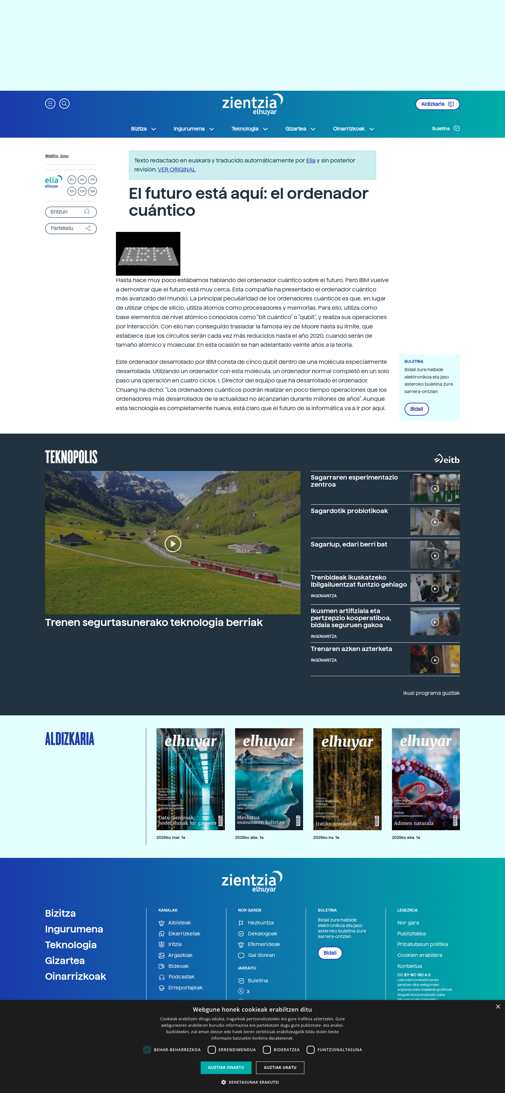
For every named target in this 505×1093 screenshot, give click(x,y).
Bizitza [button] (144, 129)
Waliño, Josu (57, 156)
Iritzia (170, 944)
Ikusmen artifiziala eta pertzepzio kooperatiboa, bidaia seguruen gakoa (351, 618)
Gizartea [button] (300, 129)
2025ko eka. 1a (406, 837)
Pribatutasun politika (422, 944)
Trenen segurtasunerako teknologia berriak (154, 622)
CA (82, 191)
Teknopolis (71, 456)
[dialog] (252, 1046)
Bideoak (173, 966)
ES (82, 180)
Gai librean (256, 955)
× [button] (497, 1007)
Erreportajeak (180, 988)
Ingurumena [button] (194, 129)
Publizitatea (411, 934)
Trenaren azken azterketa (351, 649)
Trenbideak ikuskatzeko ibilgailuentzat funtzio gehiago (359, 581)
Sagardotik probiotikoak (349, 511)
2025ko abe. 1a (249, 837)
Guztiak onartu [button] (226, 1067)
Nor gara (408, 923)
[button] (50, 103)
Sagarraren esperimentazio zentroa (354, 480)
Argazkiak (175, 955)
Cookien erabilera (419, 955)
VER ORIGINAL (177, 169)
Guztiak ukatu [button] (280, 1067)
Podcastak (176, 977)
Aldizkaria (437, 104)
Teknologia (71, 945)
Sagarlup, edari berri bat (349, 544)
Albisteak (174, 923)
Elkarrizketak (179, 934)
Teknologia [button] (250, 129)
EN (72, 191)
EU (72, 180)
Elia (310, 160)
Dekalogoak (257, 934)
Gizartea (65, 960)
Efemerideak (259, 944)
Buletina (446, 128)
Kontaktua (409, 966)
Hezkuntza (256, 923)
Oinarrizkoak (75, 976)
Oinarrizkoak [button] (354, 129)
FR (93, 180)
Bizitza (60, 913)
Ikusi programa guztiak (431, 693)
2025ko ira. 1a (326, 837)
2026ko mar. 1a (171, 837)
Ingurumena (74, 929)
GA (92, 191)
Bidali (416, 409)
